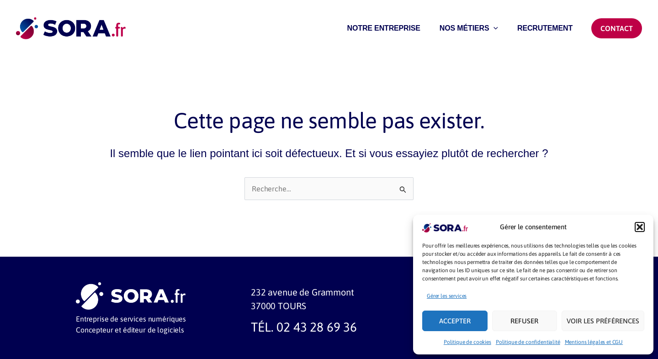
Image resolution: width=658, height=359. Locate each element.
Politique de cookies (467, 342)
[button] (639, 227)
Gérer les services (447, 296)
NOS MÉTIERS (464, 31)
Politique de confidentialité (528, 342)
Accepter (455, 321)
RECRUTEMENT (543, 31)
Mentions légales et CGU (594, 342)
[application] (489, 31)
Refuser (524, 321)
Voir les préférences (603, 321)
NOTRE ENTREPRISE (377, 31)
